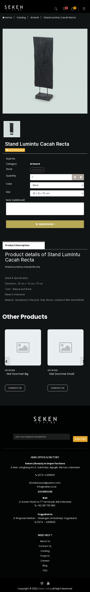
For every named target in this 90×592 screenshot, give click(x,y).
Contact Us (45, 546)
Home (7, 17)
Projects (45, 556)
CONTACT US (15, 388)
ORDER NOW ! (45, 224)
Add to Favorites (15, 150)
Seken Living (45, 588)
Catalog (21, 17)
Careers (45, 560)
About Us (45, 541)
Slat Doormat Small (61, 374)
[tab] (24, 245)
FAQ (45, 570)
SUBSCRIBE (80, 439)
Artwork (34, 17)
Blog (45, 565)
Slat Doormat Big (17, 374)
